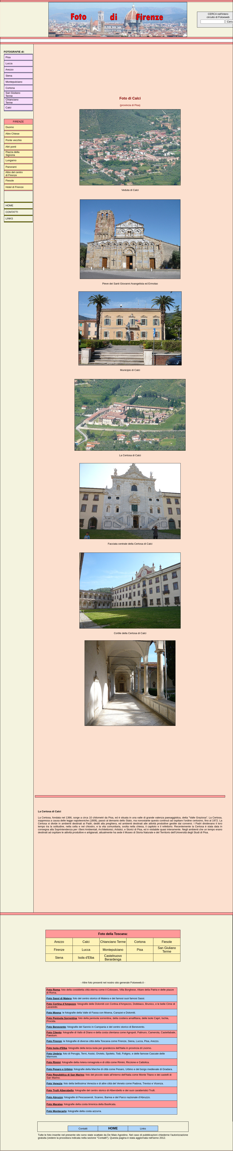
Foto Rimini (53, 1062)
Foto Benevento (56, 1026)
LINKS (9, 218)
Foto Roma (53, 989)
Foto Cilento (53, 1032)
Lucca (8, 63)
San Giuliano (12, 92)
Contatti (82, 1128)
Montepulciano (14, 81)
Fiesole (10, 180)
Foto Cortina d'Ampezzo (61, 1003)
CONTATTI (12, 211)
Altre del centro (14, 172)
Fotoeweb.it (137, 982)
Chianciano (12, 99)
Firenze (59, 949)
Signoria (10, 155)
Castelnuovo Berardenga (113, 957)
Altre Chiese (12, 133)
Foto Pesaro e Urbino (59, 1069)
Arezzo (9, 69)
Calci (7, 107)
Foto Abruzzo (54, 1097)
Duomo (10, 127)
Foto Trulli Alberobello (60, 1090)
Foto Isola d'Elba (56, 1048)
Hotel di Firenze (15, 187)
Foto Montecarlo (56, 1111)
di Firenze (11, 175)
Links (143, 1128)
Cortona (10, 87)
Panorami (11, 166)
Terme (8, 95)
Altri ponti (10, 146)
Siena (9, 75)
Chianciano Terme (113, 941)
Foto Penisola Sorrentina (61, 1018)
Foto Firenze (54, 1041)
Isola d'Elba (86, 957)
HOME (9, 205)
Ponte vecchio (14, 140)
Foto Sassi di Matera (58, 998)
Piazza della (12, 152)
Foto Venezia (54, 1083)
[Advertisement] (130, 69)
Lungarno (11, 160)
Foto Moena (53, 1012)
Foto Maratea (54, 1104)
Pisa (7, 57)
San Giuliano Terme (167, 949)
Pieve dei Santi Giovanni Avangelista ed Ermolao (130, 283)
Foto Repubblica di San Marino (65, 1074)
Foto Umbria (54, 1053)
